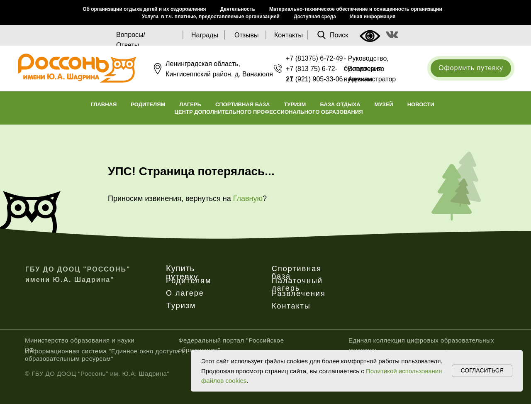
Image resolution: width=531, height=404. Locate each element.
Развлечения (299, 293)
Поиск (339, 35)
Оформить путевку (470, 67)
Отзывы (246, 35)
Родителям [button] (148, 104)
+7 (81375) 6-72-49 (314, 58)
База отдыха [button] (340, 104)
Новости (420, 104)
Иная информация (373, 17)
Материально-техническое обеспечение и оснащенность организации (355, 9)
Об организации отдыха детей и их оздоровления (144, 9)
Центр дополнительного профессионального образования (268, 112)
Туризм (181, 305)
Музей (384, 104)
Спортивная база (297, 272)
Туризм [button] (295, 104)
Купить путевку (182, 272)
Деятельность (237, 9)
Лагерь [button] (190, 104)
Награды (204, 35)
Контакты (288, 35)
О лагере (185, 293)
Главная (103, 104)
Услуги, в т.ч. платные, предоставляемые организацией (211, 17)
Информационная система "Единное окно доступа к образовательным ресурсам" (105, 355)
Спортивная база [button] (242, 104)
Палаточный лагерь (297, 284)
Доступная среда (315, 17)
